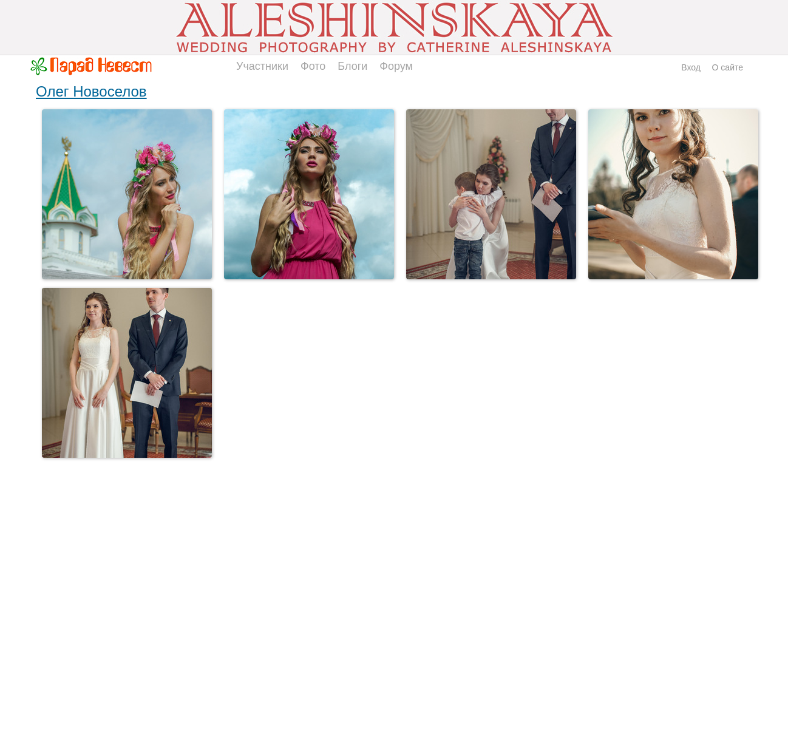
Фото (313, 66)
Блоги (352, 66)
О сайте (727, 67)
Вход (691, 67)
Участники (262, 66)
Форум (396, 66)
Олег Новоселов (91, 91)
